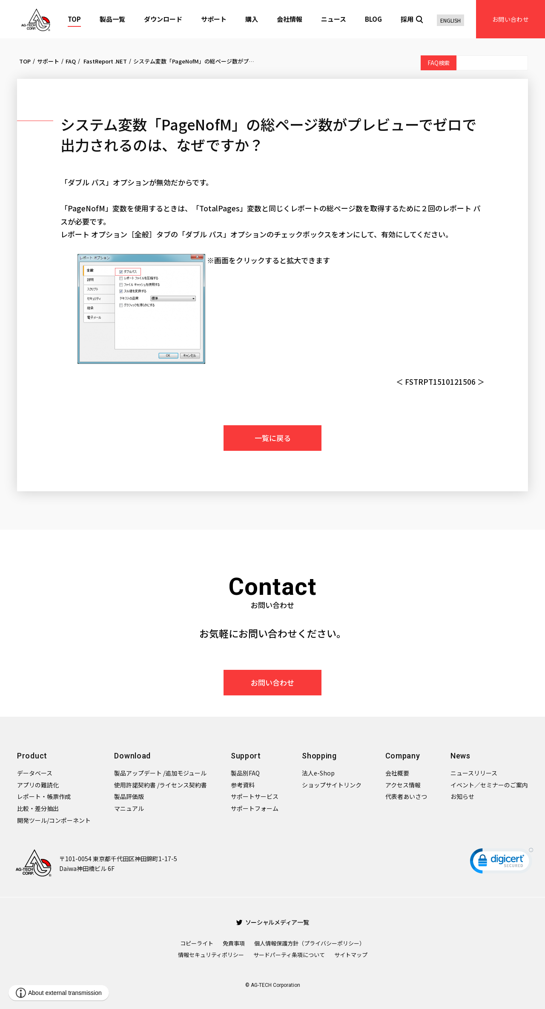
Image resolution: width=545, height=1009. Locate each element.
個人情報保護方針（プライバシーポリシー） (309, 943)
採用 (407, 18)
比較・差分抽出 (38, 808)
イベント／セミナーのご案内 (489, 785)
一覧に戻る (273, 437)
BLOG (373, 18)
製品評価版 (129, 796)
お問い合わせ (510, 19)
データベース (34, 773)
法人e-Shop (318, 773)
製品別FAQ (245, 773)
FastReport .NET (104, 61)
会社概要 (397, 773)
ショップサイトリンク (331, 785)
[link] (502, 863)
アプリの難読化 (38, 785)
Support (246, 755)
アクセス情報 (403, 785)
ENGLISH (450, 20)
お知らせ (462, 796)
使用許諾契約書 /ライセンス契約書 (160, 785)
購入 (251, 18)
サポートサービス (254, 796)
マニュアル (129, 808)
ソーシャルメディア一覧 (272, 922)
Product (32, 755)
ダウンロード (163, 18)
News (460, 755)
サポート (214, 18)
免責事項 (234, 943)
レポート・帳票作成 (44, 796)
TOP (74, 18)
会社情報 (289, 18)
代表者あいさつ (406, 796)
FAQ (71, 61)
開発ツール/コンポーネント (54, 820)
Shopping (319, 755)
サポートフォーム (254, 808)
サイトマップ (350, 955)
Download (132, 755)
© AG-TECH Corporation (272, 985)
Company (402, 755)
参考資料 (243, 785)
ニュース (333, 18)
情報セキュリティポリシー (211, 955)
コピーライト (196, 943)
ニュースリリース (473, 773)
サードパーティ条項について (289, 955)
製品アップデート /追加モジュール (160, 773)
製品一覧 (112, 18)
